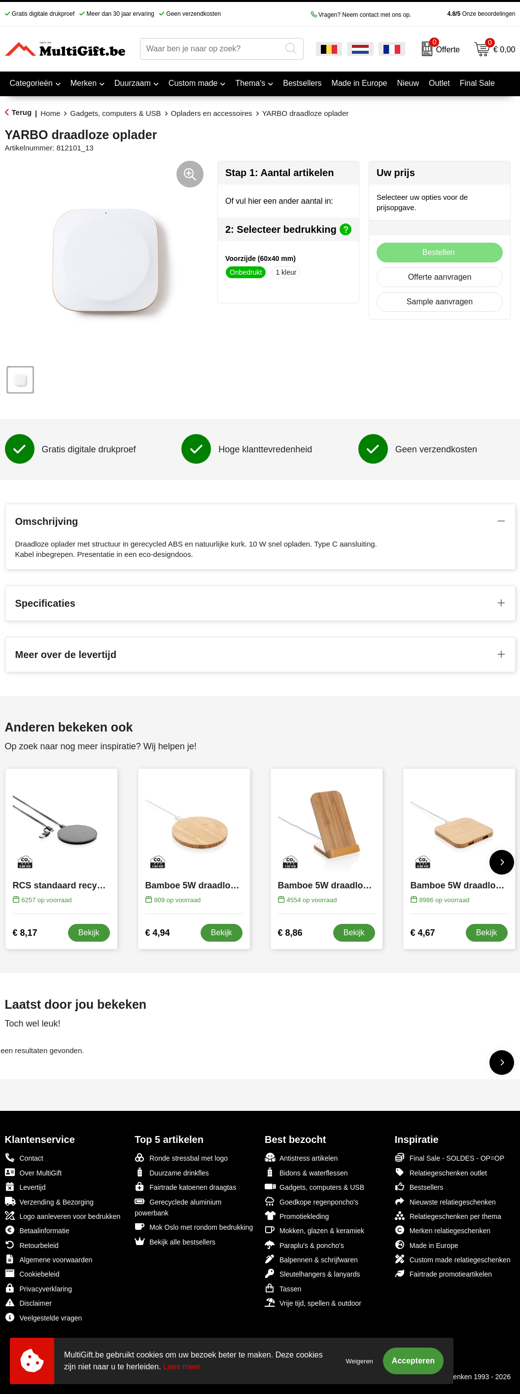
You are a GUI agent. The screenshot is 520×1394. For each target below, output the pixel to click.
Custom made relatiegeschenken (453, 1259)
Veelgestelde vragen (43, 1317)
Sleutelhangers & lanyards (312, 1273)
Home (50, 113)
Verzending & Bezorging (49, 1201)
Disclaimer (28, 1302)
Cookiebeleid (32, 1273)
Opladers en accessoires (211, 113)
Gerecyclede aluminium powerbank (178, 1207)
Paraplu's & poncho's (304, 1244)
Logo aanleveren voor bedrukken (63, 1215)
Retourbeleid (32, 1244)
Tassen (283, 1288)
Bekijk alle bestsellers (175, 1241)
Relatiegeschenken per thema (448, 1215)
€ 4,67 (423, 933)
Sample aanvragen (440, 301)
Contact (24, 1157)
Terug (22, 112)
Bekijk (89, 932)
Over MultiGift (33, 1172)
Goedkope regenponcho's (311, 1201)
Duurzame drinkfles (172, 1172)
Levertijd (25, 1186)
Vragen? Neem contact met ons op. (361, 14)
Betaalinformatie (37, 1230)
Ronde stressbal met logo (181, 1157)
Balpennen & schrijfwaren (311, 1259)
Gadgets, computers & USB (115, 113)
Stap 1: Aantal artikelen (279, 172)
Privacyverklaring (38, 1288)
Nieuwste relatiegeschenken (445, 1201)
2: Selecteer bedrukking (288, 229)
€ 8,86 (290, 933)
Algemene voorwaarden (49, 1259)
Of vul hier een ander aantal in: (279, 201)
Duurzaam (132, 83)
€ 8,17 (25, 933)
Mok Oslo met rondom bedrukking (194, 1226)
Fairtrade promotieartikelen (443, 1273)
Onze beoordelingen (465, 13)
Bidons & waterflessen (306, 1172)
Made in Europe (426, 1244)
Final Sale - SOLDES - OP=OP (450, 1157)
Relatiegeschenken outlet (441, 1172)
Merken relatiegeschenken (442, 1230)
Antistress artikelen (301, 1157)
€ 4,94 (157, 933)
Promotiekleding (297, 1215)
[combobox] (210, 48)
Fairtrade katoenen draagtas (185, 1186)
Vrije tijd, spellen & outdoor (313, 1302)
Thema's (250, 83)
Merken (83, 83)
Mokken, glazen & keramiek (314, 1230)
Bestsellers (419, 1186)
